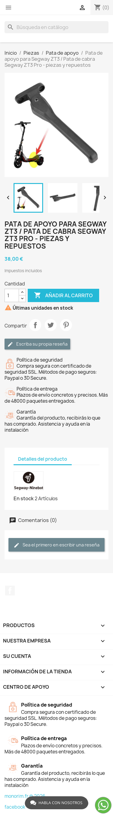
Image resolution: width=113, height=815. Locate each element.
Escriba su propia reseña (37, 344)
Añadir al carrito (63, 295)
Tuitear (51, 325)
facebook (15, 807)
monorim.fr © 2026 (25, 796)
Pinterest (66, 325)
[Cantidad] (12, 295)
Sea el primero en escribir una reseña (56, 545)
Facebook (10, 590)
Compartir (35, 325)
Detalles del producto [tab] (42, 459)
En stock (24, 498)
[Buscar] (56, 27)
